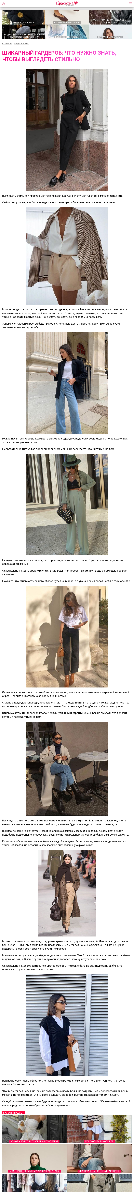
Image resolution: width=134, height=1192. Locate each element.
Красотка (7, 43)
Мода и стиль (21, 43)
